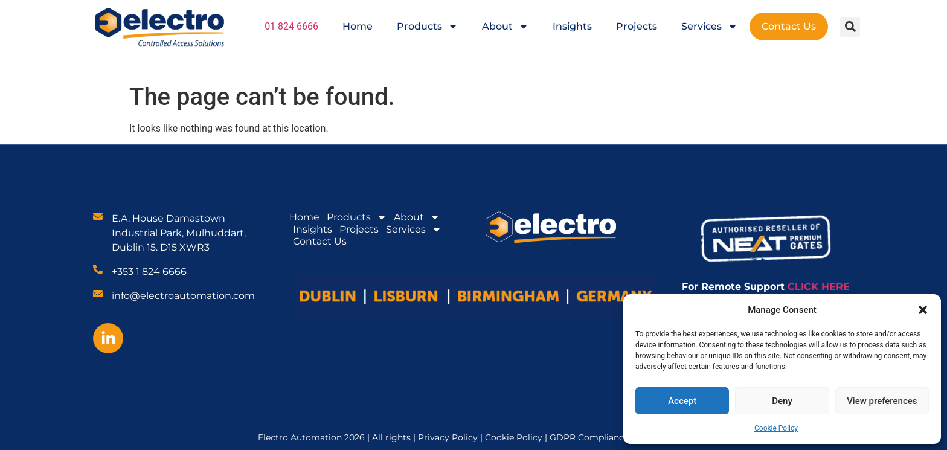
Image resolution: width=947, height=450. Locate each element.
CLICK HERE (819, 286)
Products (427, 26)
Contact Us (789, 26)
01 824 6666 (291, 26)
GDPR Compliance (589, 437)
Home (357, 26)
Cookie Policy (776, 428)
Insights (572, 26)
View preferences (882, 401)
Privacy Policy (448, 437)
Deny (782, 401)
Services (709, 26)
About (505, 26)
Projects (636, 26)
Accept (682, 401)
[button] (923, 310)
